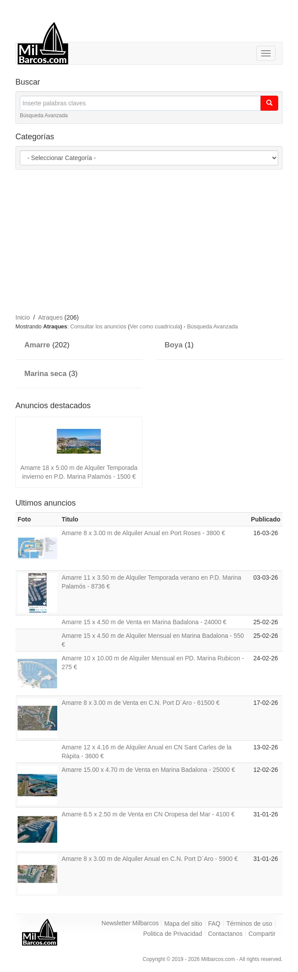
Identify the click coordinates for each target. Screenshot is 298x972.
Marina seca (45, 373)
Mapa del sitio (183, 923)
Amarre (37, 345)
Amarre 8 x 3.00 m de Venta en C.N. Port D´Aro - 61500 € (141, 702)
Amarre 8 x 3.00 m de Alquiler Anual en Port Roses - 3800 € (143, 532)
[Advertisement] (156, 240)
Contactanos (225, 933)
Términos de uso (249, 923)
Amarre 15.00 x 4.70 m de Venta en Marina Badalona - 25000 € (148, 769)
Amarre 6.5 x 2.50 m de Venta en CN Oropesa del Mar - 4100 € (148, 814)
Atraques (50, 317)
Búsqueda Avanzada (44, 115)
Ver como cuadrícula (155, 327)
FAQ (214, 923)
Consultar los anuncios (98, 327)
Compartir (262, 933)
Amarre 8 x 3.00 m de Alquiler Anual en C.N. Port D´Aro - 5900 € (150, 858)
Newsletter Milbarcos (130, 923)
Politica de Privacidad (172, 933)
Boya (174, 345)
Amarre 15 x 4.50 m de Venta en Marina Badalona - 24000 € (144, 622)
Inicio (22, 317)
